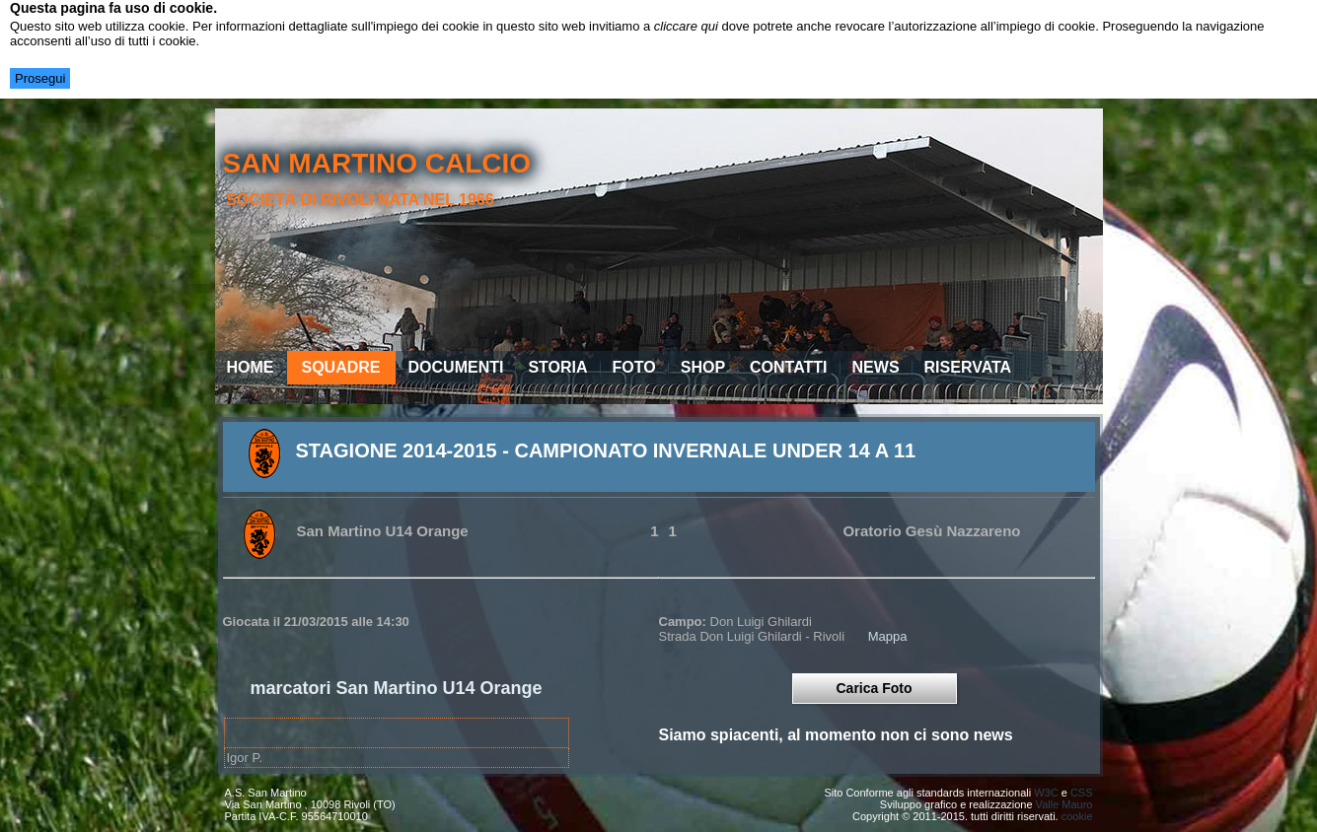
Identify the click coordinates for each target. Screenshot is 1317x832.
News (876, 367)
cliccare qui (686, 26)
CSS (1081, 792)
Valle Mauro (1064, 804)
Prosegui (40, 78)
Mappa (888, 636)
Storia (557, 367)
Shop (703, 367)
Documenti (456, 367)
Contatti (789, 367)
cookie (1077, 816)
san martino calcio (376, 163)
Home (250, 367)
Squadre (341, 367)
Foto (634, 367)
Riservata (968, 367)
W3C (1046, 792)
